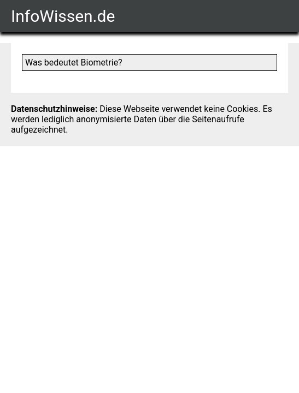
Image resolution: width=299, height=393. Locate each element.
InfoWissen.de (63, 16)
